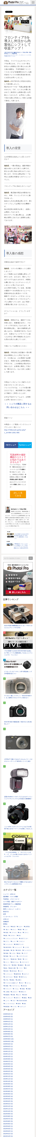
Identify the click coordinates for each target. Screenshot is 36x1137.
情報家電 (6, 994)
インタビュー (22, 55)
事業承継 (6, 1006)
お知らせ (6, 919)
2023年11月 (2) (8, 1079)
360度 (13, 994)
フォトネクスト (27, 950)
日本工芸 (24, 985)
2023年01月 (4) (8, 1103)
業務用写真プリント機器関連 (12, 904)
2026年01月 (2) (8, 1021)
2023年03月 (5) (8, 1098)
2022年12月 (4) (8, 1106)
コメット (6, 962)
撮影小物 (13, 959)
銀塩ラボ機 (12, 968)
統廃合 (12, 980)
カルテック (25, 974)
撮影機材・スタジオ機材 (10, 896)
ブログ (13, 1000)
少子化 (6, 980)
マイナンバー (7, 988)
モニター (19, 926)
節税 (5, 935)
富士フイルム (11, 56)
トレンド (12, 956)
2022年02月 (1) (8, 1131)
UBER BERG (7, 947)
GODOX (18, 950)
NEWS (18, 1003)
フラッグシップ (8, 997)
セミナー (6, 959)
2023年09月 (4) (8, 1084)
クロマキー (12, 935)
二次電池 (6, 991)
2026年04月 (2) (8, 1014)
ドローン (25, 932)
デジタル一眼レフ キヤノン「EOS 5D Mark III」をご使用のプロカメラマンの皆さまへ (17, 696)
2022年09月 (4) (8, 1113)
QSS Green (13, 971)
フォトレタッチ (8, 944)
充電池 (22, 988)
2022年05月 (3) (8, 1123)
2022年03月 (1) (8, 1128)
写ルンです (7, 965)
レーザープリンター (22, 956)
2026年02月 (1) (8, 1019)
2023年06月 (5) (8, 1091)
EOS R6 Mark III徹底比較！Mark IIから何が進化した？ (18, 723)
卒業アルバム (23, 977)
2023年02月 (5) (8, 1101)
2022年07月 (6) (8, 1118)
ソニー (20, 971)
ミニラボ (28, 55)
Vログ (21, 983)
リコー (25, 959)
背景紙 (14, 965)
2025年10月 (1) (8, 1029)
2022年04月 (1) (8, 1126)
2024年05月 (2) (8, 1064)
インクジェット (8, 974)
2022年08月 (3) (8, 1116)
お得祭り (18, 980)
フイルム (16, 988)
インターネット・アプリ (10, 916)
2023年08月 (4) (8, 1086)
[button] (33, 2)
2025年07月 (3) (8, 1036)
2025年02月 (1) (8, 1046)
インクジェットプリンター (11, 55)
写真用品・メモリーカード (11, 899)
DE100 (6, 971)
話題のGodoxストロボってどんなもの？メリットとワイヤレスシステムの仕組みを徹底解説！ (18, 797)
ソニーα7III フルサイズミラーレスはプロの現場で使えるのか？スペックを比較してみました (18, 827)
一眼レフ (6, 929)
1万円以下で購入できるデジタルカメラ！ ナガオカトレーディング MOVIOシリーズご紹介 (18, 760)
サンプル (13, 1006)
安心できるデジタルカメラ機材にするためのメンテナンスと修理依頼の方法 (18, 883)
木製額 (6, 985)
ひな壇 (27, 965)
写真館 (6, 56)
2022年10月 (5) (8, 1111)
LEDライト (17, 997)
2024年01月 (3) (8, 1074)
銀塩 (5, 968)
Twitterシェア (25, 445)
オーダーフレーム (15, 985)
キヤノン (13, 929)
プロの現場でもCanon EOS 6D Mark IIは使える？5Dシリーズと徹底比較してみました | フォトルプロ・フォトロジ (18, 653)
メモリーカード (24, 962)
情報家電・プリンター (10, 906)
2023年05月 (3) (8, 1094)
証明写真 (27, 926)
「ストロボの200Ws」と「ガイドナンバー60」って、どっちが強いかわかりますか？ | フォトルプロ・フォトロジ (18, 854)
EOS (18, 935)
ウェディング (22, 1006)
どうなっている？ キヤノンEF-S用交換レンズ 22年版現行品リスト (18, 672)
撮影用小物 (17, 974)
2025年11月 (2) (8, 1026)
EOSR (25, 994)
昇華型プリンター (19, 944)
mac (19, 932)
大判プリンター (23, 938)
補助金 (24, 997)
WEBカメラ (22, 991)
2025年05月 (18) (8, 1041)
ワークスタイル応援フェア (11, 983)
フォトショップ (17, 947)
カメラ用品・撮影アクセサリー (12, 901)
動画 (19, 929)
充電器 (28, 988)
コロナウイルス (8, 977)
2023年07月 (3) (8, 1089)
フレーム (28, 983)
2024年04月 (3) (8, 1066)
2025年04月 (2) (8, 1044)
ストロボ (6, 926)
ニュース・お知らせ (9, 894)
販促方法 (6, 911)
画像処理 (6, 921)
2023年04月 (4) (8, 1096)
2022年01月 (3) (8, 1133)
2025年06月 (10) (8, 1039)
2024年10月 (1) (8, 1056)
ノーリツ (19, 968)
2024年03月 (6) (8, 1069)
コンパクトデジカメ (9, 1003)
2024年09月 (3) (8, 1059)
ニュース (6, 1000)
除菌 (15, 977)
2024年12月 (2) (8, 1051)
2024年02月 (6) (8, 1071)
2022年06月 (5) (8, 1121)
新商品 (5, 924)
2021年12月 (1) (8, 1136)
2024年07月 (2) (8, 1061)
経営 (4, 914)
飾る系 (13, 926)
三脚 (12, 950)
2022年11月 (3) (8, 1108)
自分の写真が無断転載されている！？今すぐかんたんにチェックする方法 (18, 626)
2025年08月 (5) (8, 1034)
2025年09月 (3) (8, 1031)
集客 (19, 959)
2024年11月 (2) (8, 1054)
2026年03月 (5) (8, 1016)
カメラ (19, 994)
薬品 (18, 953)
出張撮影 (6, 950)
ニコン (25, 929)
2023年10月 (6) (8, 1081)
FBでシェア (11, 445)
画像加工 (21, 965)
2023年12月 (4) (8, 1076)
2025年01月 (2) (8, 1049)
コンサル (12, 953)
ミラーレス (13, 932)
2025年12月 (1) (8, 1024)
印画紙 (6, 953)
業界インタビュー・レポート (12, 909)
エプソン (6, 941)
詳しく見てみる (18, 494)
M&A (24, 1003)
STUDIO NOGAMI (22, 1000)
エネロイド (14, 991)
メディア (24, 953)
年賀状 (6, 932)
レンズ (13, 941)
